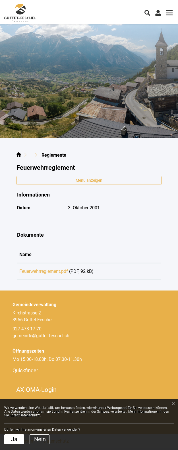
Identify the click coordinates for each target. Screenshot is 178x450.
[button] (147, 12)
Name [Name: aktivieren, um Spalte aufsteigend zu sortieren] (25, 254)
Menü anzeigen (89, 180)
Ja (14, 439)
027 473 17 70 (27, 331)
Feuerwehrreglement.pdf (43, 271)
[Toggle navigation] (168, 13)
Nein (40, 439)
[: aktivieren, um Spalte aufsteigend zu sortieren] (142, 255)
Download (142, 272)
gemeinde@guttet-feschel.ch (41, 337)
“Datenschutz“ (29, 415)
